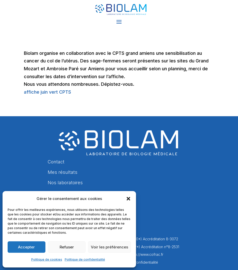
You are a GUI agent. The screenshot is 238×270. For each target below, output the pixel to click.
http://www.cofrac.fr (147, 254)
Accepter (26, 247)
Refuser (67, 247)
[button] (128, 198)
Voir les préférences (109, 247)
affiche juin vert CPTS (47, 92)
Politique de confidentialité (85, 259)
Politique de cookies (46, 259)
